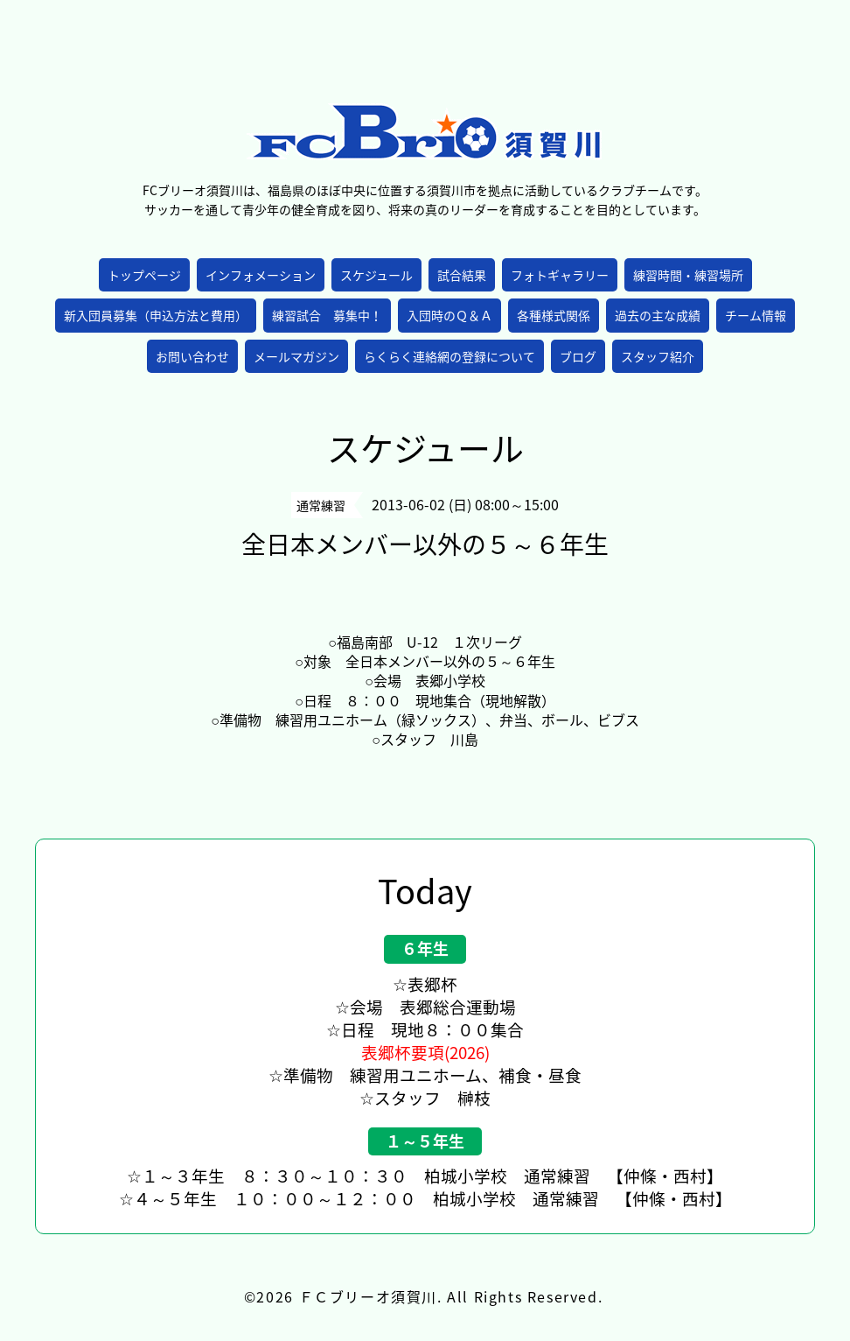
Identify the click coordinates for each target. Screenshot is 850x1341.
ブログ (578, 356)
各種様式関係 (553, 315)
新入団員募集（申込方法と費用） (155, 315)
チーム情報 (755, 315)
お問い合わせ (192, 356)
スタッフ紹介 (657, 356)
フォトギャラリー (560, 275)
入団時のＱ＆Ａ (449, 315)
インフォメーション (261, 275)
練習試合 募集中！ (327, 315)
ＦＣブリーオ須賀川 (368, 1296)
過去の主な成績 (657, 315)
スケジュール (376, 275)
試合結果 (461, 275)
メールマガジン (296, 356)
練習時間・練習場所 (688, 275)
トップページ (144, 275)
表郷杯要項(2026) (425, 1052)
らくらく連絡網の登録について (449, 356)
